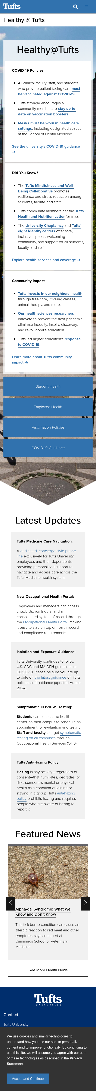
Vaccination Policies (48, 427)
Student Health (48, 386)
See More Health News (48, 970)
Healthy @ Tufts (24, 20)
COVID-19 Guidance (48, 448)
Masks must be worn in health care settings (48, 125)
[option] (48, 902)
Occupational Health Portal (45, 622)
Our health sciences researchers (46, 313)
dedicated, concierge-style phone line (46, 553)
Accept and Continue (28, 1079)
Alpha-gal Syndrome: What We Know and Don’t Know (43, 911)
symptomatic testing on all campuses (49, 735)
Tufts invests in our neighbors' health (50, 293)
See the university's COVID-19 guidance (46, 146)
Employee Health (48, 407)
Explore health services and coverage (44, 260)
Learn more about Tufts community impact (42, 359)
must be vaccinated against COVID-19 (49, 91)
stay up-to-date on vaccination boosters (47, 111)
